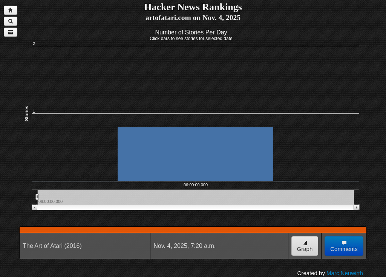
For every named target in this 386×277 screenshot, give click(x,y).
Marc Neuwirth (344, 273)
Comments (344, 246)
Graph (305, 246)
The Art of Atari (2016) (52, 246)
